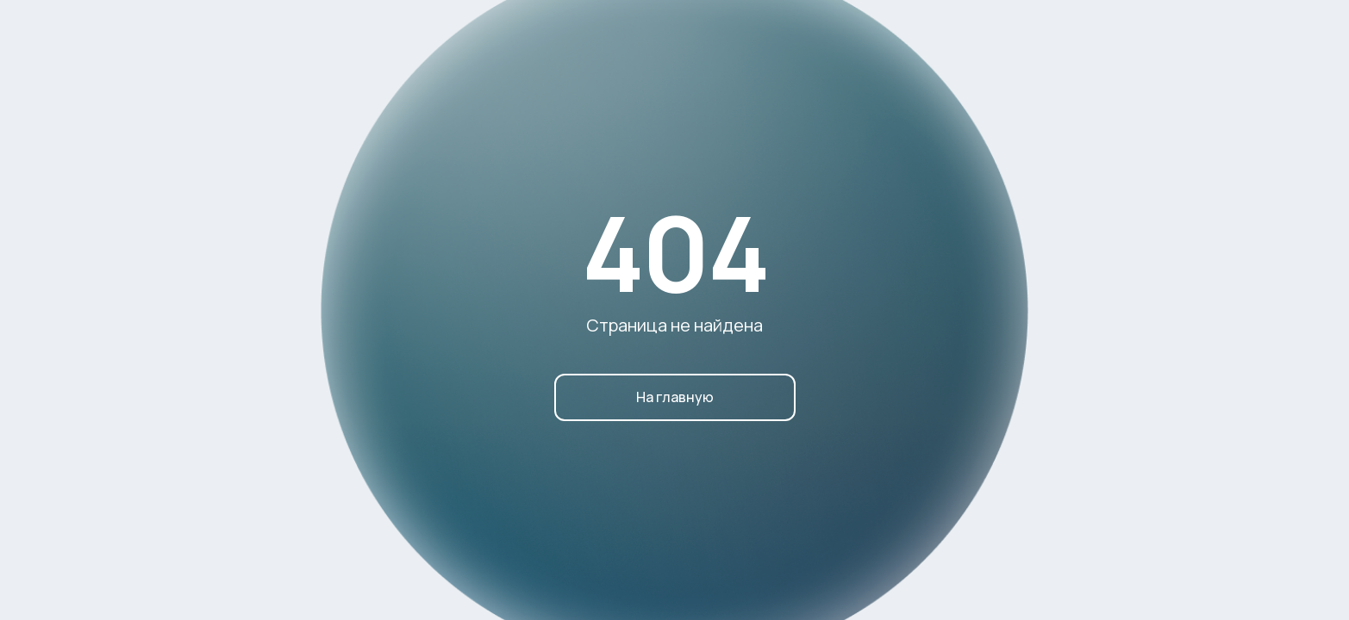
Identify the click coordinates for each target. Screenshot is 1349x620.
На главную (675, 397)
